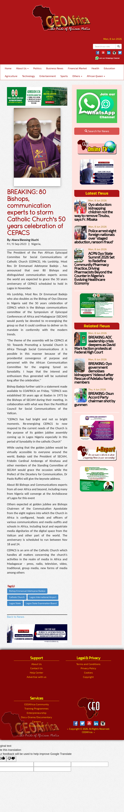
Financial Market (77, 68)
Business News (54, 68)
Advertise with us (36, 676)
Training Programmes (36, 708)
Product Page (36, 725)
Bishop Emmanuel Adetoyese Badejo (27, 591)
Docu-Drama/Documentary (36, 717)
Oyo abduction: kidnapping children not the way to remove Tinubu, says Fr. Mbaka (93, 212)
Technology (28, 76)
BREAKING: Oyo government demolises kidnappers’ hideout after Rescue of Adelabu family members (93, 372)
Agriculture (11, 76)
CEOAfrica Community (36, 704)
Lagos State (15, 603)
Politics (37, 68)
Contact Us (36, 668)
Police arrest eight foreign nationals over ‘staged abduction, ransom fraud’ (95, 236)
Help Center (36, 672)
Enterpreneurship (36, 712)
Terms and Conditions (88, 664)
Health (95, 68)
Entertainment (47, 76)
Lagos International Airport (43, 597)
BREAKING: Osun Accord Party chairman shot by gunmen (94, 399)
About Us (22, 68)
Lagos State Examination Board (41, 603)
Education (109, 68)
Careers (36, 721)
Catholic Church (17, 597)
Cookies (88, 672)
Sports (64, 76)
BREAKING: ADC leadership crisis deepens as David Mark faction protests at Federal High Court (94, 344)
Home (8, 68)
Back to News (15, 616)
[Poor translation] (11, 759)
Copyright (88, 676)
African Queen (96, 76)
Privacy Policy (88, 668)
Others (77, 76)
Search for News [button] (97, 131)
